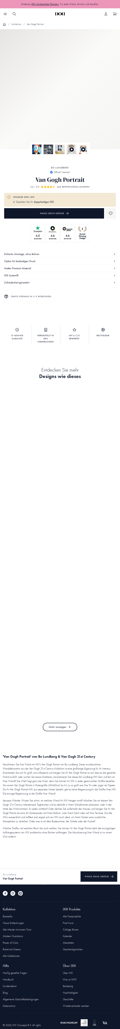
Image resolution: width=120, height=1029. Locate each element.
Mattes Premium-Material (60, 268)
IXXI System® (60, 275)
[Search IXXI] (14, 13)
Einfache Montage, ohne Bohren (60, 254)
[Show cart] (114, 13)
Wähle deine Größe (54, 213)
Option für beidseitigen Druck (60, 261)
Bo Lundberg (60, 167)
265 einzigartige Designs (45, 5)
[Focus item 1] (60, 92)
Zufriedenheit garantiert (60, 282)
